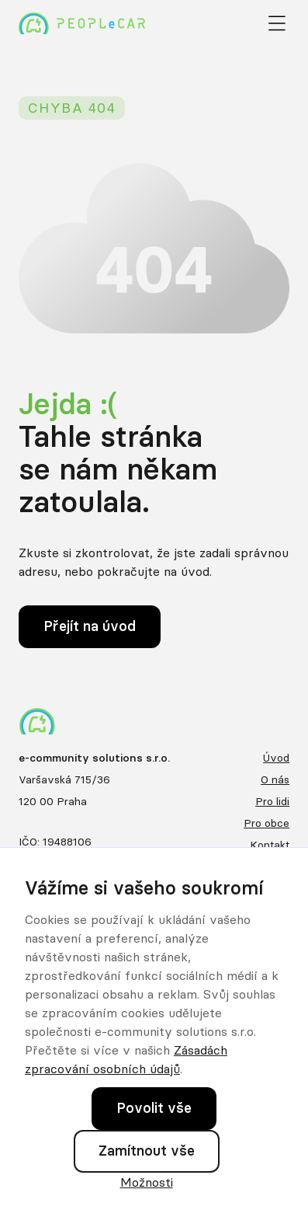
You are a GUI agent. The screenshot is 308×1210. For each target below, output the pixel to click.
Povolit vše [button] (154, 1108)
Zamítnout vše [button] (147, 1150)
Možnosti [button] (146, 1182)
